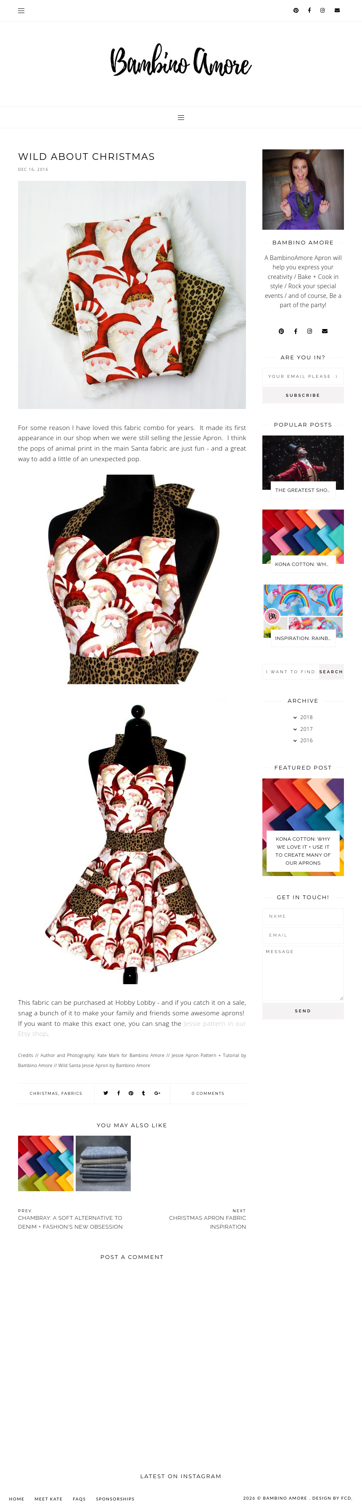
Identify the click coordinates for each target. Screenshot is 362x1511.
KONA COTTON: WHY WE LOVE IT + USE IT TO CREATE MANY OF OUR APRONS (305, 564)
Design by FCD (331, 1497)
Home (17, 1498)
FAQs (79, 1498)
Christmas (44, 1093)
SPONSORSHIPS (115, 1498)
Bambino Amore (286, 1497)
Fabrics (71, 1093)
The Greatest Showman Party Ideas (305, 490)
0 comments (208, 1093)
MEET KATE (48, 1498)
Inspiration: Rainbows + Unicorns (305, 638)
